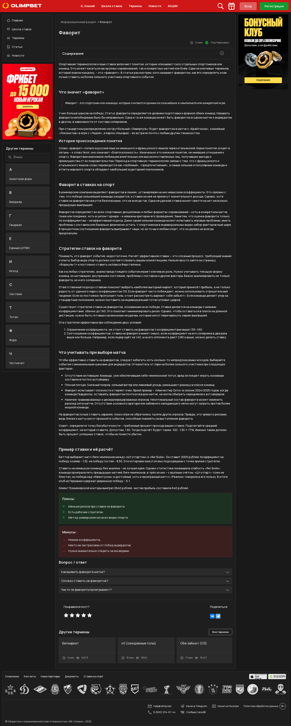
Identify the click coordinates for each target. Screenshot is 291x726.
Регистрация (274, 6)
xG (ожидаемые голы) (138, 643)
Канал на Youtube (225, 706)
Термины (135, 6)
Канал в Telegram (193, 706)
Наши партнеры (50, 676)
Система (15, 294)
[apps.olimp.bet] (258, 676)
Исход (13, 271)
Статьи (14, 47)
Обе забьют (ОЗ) (193, 643)
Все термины (220, 632)
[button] (200, 632)
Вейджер (15, 202)
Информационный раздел (78, 22)
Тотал (13, 317)
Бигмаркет (70, 643)
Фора (13, 340)
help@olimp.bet (159, 706)
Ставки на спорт (93, 676)
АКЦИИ (173, 6)
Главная (15, 20)
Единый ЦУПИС (19, 248)
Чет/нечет (17, 363)
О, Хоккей (88, 6)
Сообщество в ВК (193, 712)
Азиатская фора (20, 179)
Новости (155, 6)
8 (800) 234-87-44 (162, 712)
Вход (248, 6)
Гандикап (15, 225)
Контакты (30, 676)
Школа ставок (111, 6)
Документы (72, 676)
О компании (12, 676)
